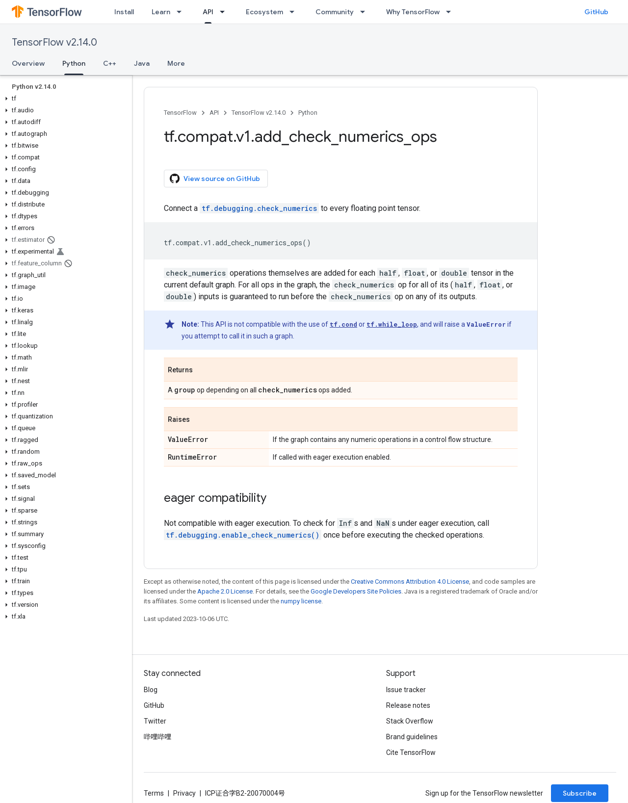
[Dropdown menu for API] (225, 12)
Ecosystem (264, 11)
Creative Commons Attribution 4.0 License (410, 581)
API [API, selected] (208, 11)
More (176, 63)
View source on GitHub (215, 178)
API (214, 112)
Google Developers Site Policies (356, 591)
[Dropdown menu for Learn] (182, 12)
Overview (28, 63)
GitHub (596, 11)
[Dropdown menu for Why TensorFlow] (451, 12)
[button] (64, 98)
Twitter (155, 721)
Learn (161, 11)
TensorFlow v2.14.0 (54, 42)
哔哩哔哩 (157, 737)
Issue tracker (406, 690)
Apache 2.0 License (225, 591)
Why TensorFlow (413, 11)
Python (307, 112)
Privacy (184, 793)
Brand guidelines (412, 737)
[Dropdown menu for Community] (365, 12)
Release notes (408, 705)
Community (334, 11)
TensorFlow (180, 112)
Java (142, 63)
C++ (109, 63)
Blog (150, 690)
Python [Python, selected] (73, 63)
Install (124, 11)
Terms (154, 793)
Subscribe (580, 793)
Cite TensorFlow (411, 752)
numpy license (301, 601)
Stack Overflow (409, 721)
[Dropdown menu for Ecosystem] (295, 12)
